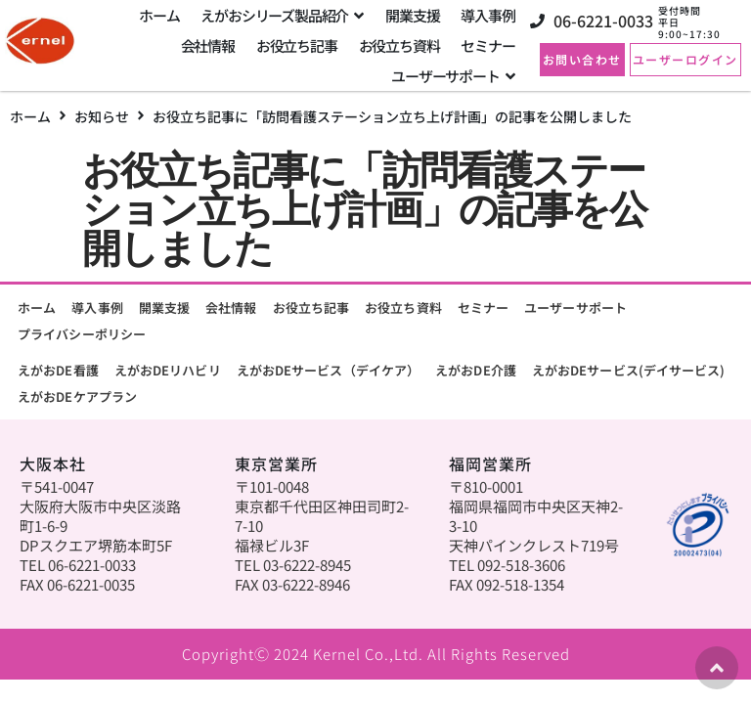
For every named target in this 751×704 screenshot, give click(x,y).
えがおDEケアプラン (77, 396)
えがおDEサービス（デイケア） (328, 370)
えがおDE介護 (475, 370)
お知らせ (101, 116)
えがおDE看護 (58, 370)
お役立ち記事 (311, 307)
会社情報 (230, 307)
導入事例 (96, 307)
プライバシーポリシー (82, 334)
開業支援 (164, 307)
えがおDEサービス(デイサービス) (629, 370)
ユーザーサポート (575, 307)
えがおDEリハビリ (167, 370)
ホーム (30, 116)
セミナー (483, 307)
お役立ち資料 (403, 307)
